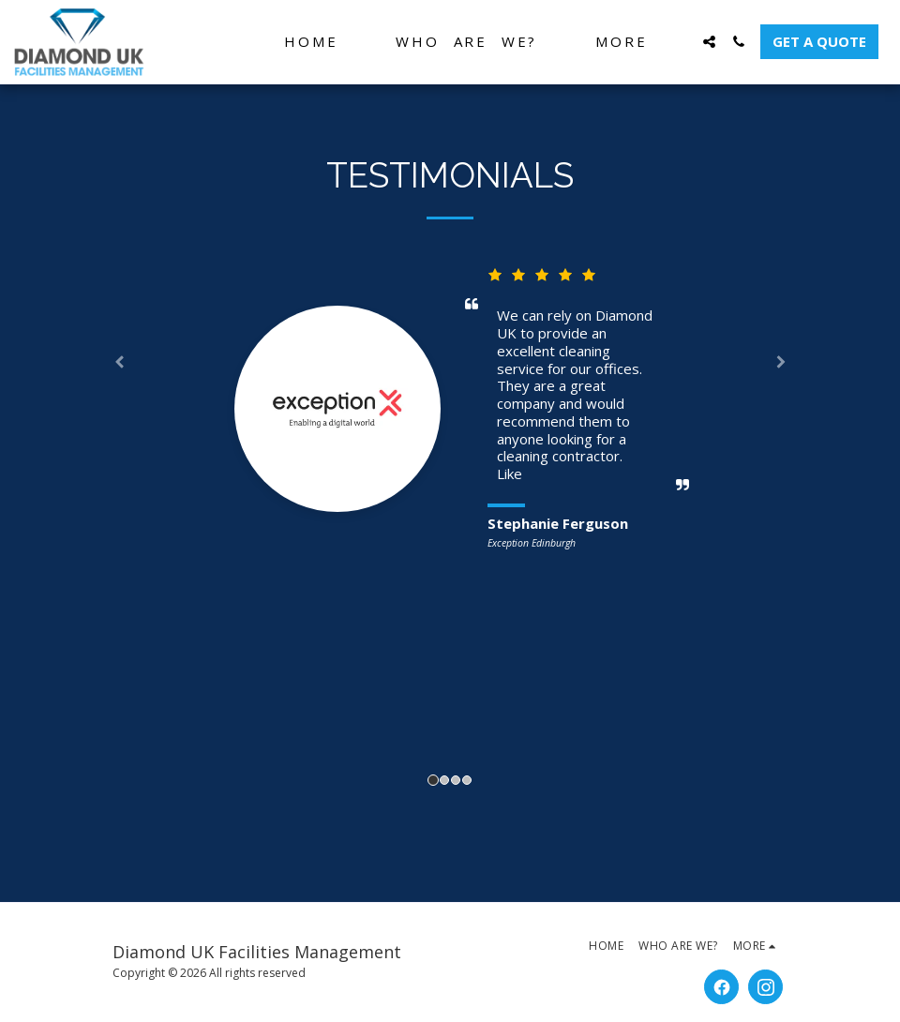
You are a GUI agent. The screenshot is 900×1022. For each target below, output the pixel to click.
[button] (709, 42)
